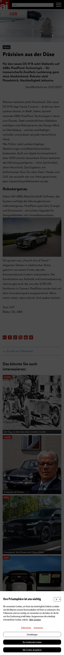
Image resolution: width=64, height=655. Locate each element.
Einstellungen (32, 634)
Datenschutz (26, 627)
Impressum (38, 627)
